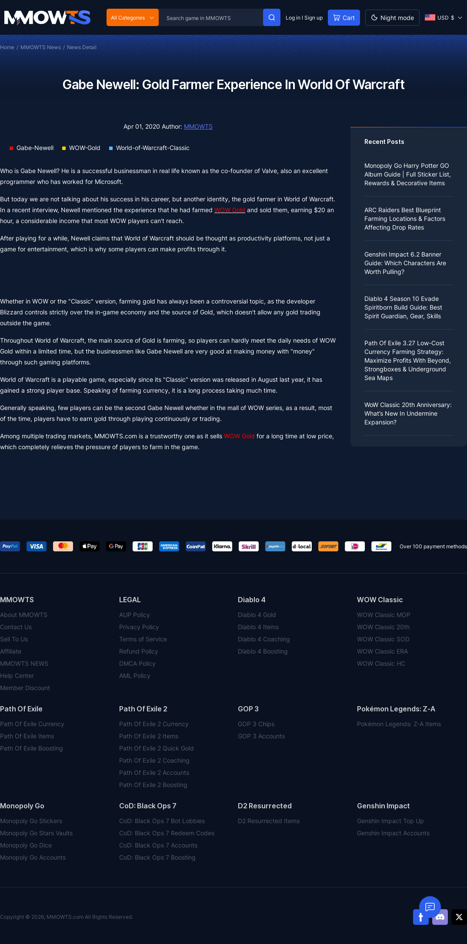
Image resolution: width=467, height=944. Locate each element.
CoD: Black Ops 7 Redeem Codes (166, 833)
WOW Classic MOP (383, 614)
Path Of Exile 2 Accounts (154, 772)
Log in (293, 17)
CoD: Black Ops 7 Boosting (157, 857)
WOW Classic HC (381, 663)
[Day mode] (392, 17)
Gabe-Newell (35, 147)
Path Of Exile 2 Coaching (154, 760)
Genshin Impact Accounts (393, 833)
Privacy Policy (139, 626)
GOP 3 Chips (256, 723)
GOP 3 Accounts (261, 736)
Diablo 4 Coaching (264, 639)
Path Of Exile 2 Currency (154, 723)
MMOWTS (198, 126)
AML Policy (134, 675)
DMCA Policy (137, 663)
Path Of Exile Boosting (31, 748)
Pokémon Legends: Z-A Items (399, 723)
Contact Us (16, 626)
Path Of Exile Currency (32, 723)
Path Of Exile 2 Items (148, 736)
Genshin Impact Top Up (390, 820)
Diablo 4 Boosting (263, 651)
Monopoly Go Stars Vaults (36, 833)
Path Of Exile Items (27, 736)
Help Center (17, 675)
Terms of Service (143, 639)
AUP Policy (134, 614)
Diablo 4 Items (258, 626)
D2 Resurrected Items (269, 820)
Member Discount (25, 687)
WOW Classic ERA (382, 651)
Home (7, 47)
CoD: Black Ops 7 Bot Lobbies (162, 820)
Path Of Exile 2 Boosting (153, 784)
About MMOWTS (23, 614)
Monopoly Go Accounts (33, 857)
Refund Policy (138, 651)
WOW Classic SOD (383, 639)
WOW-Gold (84, 147)
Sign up (313, 17)
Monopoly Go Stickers (31, 820)
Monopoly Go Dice (26, 845)
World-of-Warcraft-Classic (153, 147)
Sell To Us (14, 639)
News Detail (82, 47)
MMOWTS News (40, 47)
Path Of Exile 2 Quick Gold (156, 748)
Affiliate (10, 651)
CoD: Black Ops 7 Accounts (158, 845)
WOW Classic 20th (383, 626)
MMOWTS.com (115, 436)
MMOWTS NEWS (24, 663)
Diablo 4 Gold (257, 614)
